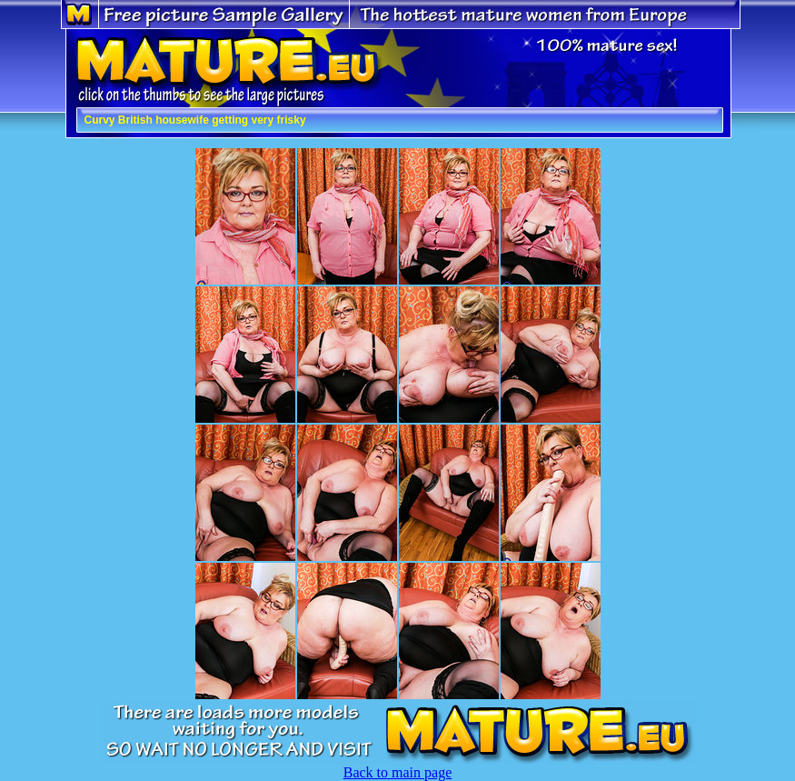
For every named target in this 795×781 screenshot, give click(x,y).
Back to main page (397, 772)
